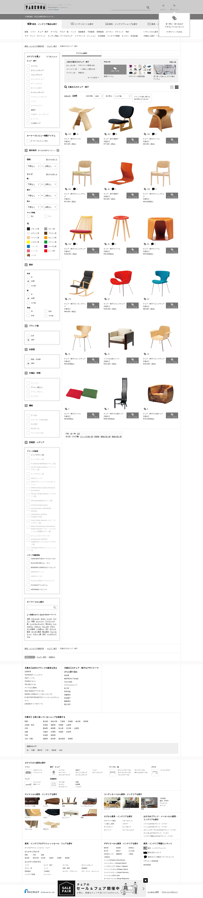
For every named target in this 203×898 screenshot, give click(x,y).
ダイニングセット (87, 865)
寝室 (149, 803)
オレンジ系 (52, 237)
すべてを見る (92, 77)
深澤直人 (131, 848)
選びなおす (53, 56)
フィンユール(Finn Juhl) (112, 875)
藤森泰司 (119, 854)
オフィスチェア (97, 772)
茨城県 (70, 721)
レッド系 (51, 251)
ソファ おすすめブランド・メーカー (155, 824)
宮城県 (60, 725)
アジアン (69, 73)
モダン (43, 619)
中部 (34, 855)
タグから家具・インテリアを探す (118, 816)
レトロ (49, 619)
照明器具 (100, 32)
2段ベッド (36, 784)
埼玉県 (43, 858)
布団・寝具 (66, 868)
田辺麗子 (67, 698)
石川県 (68, 728)
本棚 (76, 782)
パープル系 (52, 246)
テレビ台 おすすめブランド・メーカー (156, 833)
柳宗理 (106, 848)
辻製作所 (28, 671)
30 (71, 433)
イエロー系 (35, 242)
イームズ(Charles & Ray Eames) (114, 860)
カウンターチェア (64, 775)
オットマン (62, 772)
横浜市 (40, 750)
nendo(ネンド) (108, 854)
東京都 (45, 721)
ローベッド (107, 830)
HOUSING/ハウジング (39, 589)
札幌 (33, 750)
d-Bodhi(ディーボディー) (34, 704)
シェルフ (78, 786)
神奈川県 (54, 721)
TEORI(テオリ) (30, 681)
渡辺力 (118, 851)
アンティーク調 (33, 802)
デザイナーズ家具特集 (150, 861)
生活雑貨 (101, 36)
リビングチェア (36, 75)
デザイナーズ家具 (84, 65)
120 (78, 433)
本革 (32, 315)
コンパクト (70, 69)
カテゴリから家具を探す (35, 763)
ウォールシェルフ (128, 830)
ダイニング (131, 803)
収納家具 (81, 32)
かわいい (38, 626)
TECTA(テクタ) (30, 684)
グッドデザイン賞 (37, 455)
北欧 (28, 619)
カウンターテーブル (124, 772)
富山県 (60, 728)
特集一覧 (173, 62)
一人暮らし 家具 (86, 69)
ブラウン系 (52, 233)
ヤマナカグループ (70, 685)
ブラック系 (35, 229)
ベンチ (94, 770)
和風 (33, 621)
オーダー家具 (36, 632)
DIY (47, 629)
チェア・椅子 (43, 32)
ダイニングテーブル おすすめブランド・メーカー (159, 830)
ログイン (163, 7)
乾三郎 (66, 688)
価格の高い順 (117, 436)
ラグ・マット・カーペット (35, 36)
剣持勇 (66, 675)
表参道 (53, 750)
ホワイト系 (35, 233)
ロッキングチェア (37, 92)
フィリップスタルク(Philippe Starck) (116, 869)
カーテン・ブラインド (115, 32)
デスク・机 (64, 32)
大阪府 (45, 732)
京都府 (60, 732)
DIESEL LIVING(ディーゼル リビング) (38, 694)
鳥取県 (53, 735)
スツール (34, 66)
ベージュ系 (35, 237)
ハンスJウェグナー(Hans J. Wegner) (116, 866)
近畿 (42, 855)
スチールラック (127, 820)
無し (32, 216)
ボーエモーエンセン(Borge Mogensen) (116, 878)
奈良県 (68, 732)
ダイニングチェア (37, 70)
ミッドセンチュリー (37, 624)
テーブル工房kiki (31, 688)
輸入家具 (45, 632)
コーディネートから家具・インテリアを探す (123, 794)
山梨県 (76, 728)
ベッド (73, 32)
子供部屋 (163, 798)
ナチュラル (35, 619)
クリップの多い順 (86, 436)
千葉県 (62, 721)
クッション (47, 874)
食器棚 (77, 784)
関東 (26, 855)
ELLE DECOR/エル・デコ (40, 563)
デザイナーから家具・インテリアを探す (121, 843)
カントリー (40, 621)
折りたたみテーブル (141, 772)
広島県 (45, 735)
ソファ (33, 32)
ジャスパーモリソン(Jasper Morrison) (116, 872)
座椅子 (33, 110)
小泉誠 (131, 854)
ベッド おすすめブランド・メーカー (155, 827)
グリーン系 (52, 242)
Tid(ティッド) (29, 678)
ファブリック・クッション (85, 36)
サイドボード (108, 827)
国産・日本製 (36, 359)
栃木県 (78, 721)
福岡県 (45, 739)
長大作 (106, 851)
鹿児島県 (61, 739)
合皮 (50, 311)
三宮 (47, 750)
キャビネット (63, 786)
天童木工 (52, 657)
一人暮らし (40, 629)
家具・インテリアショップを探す (123, 24)
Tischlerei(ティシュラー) (33, 675)
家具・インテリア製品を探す (44, 24)
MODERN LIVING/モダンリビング (43, 567)
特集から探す (149, 36)
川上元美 (131, 851)
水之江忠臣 (68, 682)
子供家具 (91, 32)
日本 (32, 336)
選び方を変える (51, 160)
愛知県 (45, 728)
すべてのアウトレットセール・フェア (37, 848)
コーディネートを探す (84, 24)
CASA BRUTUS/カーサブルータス (43, 559)
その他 (33, 286)
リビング (112, 803)
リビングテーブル (123, 775)
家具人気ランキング (154, 852)
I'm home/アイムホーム (39, 585)
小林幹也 (107, 857)
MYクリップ (174, 7)
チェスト (61, 784)
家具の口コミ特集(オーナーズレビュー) (161, 857)
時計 (127, 32)
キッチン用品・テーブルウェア (60, 36)
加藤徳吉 (67, 695)
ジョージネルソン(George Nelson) (115, 863)
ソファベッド (37, 772)
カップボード (126, 827)
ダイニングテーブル (124, 770)
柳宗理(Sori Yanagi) (71, 678)
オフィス (163, 805)
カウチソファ (37, 770)
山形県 (68, 725)
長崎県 (70, 739)
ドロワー (125, 824)
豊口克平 (67, 704)
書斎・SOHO (164, 801)
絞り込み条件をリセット (47, 150)
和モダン (49, 624)
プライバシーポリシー (170, 892)
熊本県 (53, 739)
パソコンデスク (165, 770)
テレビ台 (61, 782)
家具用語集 (147, 865)
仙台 (60, 750)
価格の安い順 (105, 436)
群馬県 (85, 721)
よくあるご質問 (153, 892)
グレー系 (51, 229)
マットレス (37, 782)
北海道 (45, 725)
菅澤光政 (67, 691)
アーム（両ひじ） (37, 387)
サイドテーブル (140, 770)
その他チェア (36, 123)
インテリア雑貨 (113, 36)
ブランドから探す (151, 32)
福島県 (53, 725)
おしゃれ (45, 626)
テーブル (54, 32)
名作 (44, 634)
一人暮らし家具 (109, 824)
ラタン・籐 (37, 634)
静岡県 (53, 728)
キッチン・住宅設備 (130, 36)
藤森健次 (67, 701)
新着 (26, 32)
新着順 (96, 436)
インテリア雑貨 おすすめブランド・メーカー (158, 836)
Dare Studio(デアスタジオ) (34, 691)
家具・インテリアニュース (156, 848)
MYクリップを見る (175, 32)
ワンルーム (163, 803)
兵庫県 (53, 732)
